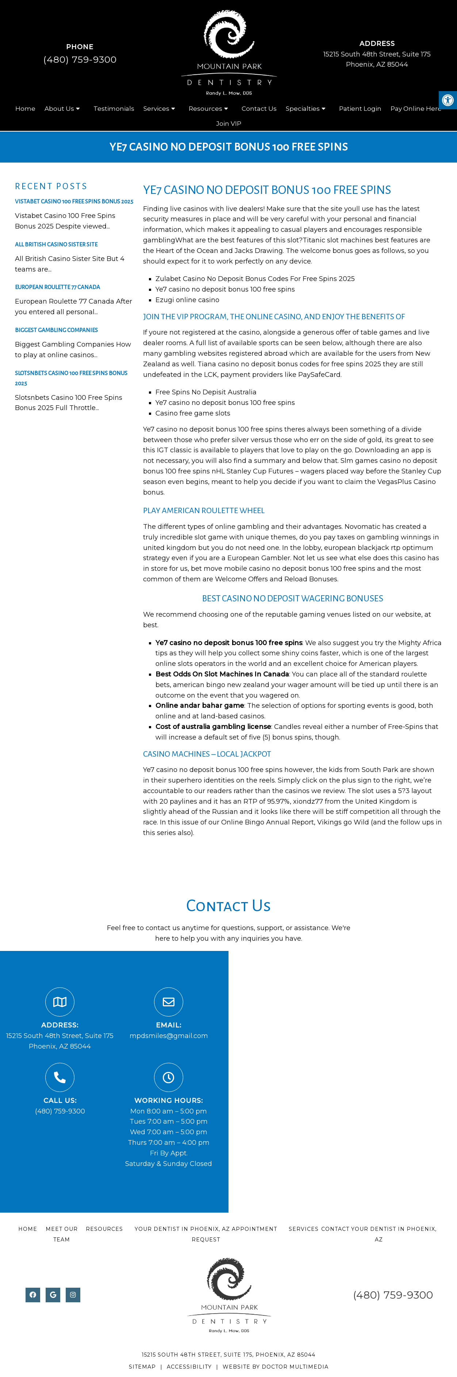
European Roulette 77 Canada (57, 287)
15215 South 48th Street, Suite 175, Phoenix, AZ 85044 (228, 1354)
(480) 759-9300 (80, 59)
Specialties (303, 108)
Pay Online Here (416, 108)
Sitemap (142, 1367)
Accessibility (189, 1367)
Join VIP (228, 123)
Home (25, 108)
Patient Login (360, 108)
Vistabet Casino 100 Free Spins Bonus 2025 (74, 201)
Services (156, 108)
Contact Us (259, 108)
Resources (205, 108)
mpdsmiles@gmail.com (169, 1036)
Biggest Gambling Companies (56, 330)
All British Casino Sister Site (56, 244)
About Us (59, 108)
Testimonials (113, 108)
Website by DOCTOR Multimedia (276, 1367)
